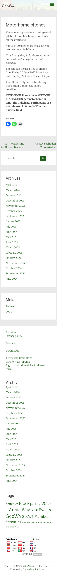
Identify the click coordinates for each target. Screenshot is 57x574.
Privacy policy (14, 335)
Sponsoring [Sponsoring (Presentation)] (10, 527)
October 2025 (14, 211)
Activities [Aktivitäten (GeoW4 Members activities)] (12, 504)
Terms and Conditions (19, 357)
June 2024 (12, 278)
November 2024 (15, 263)
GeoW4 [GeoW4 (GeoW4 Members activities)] (13, 516)
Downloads (12, 350)
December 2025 (15, 200)
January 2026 (13, 195)
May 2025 (11, 237)
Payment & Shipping (18, 361)
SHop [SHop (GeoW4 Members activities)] (48, 522)
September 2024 (15, 273)
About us (11, 332)
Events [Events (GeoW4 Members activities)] (45, 510)
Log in (9, 311)
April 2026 (12, 184)
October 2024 (14, 268)
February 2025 (14, 252)
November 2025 (15, 205)
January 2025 (13, 257)
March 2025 (13, 247)
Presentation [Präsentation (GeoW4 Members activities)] (38, 522)
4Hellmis (41, 569)
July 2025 (11, 226)
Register (11, 306)
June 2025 (11, 231)
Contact (10, 343)
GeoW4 (8, 6)
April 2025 (12, 242)
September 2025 (15, 216)
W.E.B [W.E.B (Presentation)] (17, 527)
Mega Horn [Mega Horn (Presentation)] (26, 523)
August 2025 (13, 221)
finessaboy (28, 569)
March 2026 (13, 190)
